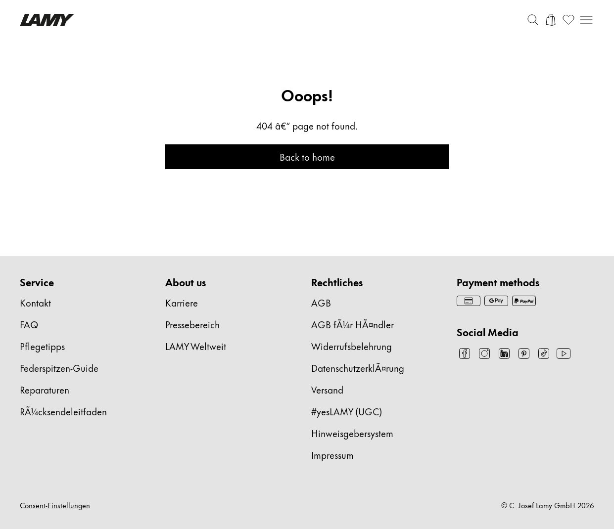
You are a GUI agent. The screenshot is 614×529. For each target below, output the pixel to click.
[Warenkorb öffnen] (551, 20)
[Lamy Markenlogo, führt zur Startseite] (47, 20)
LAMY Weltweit (195, 346)
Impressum (332, 454)
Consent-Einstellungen (55, 505)
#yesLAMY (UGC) (346, 411)
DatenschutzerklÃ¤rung (357, 367)
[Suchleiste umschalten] (533, 20)
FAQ (29, 324)
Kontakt (35, 302)
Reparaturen (44, 389)
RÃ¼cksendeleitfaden (63, 411)
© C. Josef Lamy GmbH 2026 (547, 505)
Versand (327, 389)
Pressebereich (192, 324)
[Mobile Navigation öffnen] (586, 20)
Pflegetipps (42, 346)
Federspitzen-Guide (59, 367)
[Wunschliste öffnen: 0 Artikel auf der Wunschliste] (568, 20)
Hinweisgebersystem (352, 433)
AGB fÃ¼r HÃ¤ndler (352, 324)
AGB (321, 302)
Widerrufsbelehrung (351, 346)
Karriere (181, 302)
